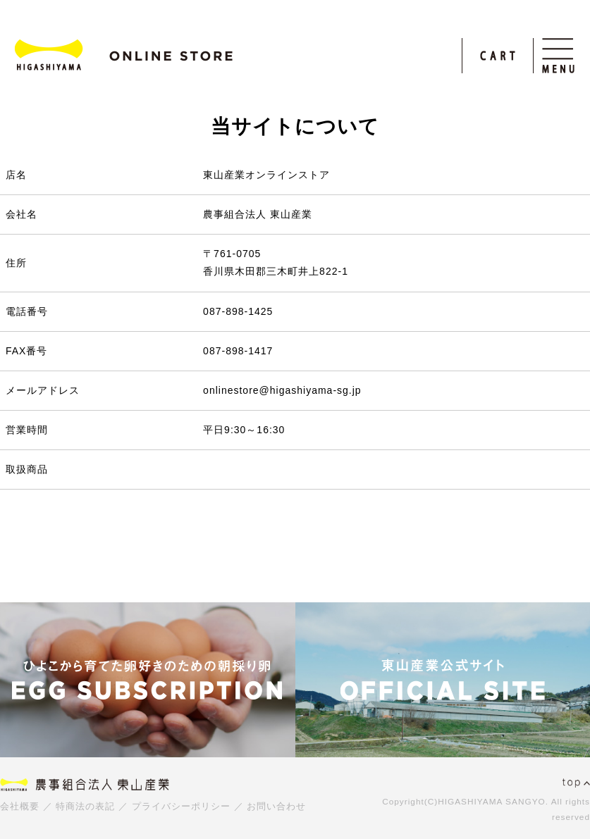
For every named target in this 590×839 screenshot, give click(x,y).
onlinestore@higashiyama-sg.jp (282, 390)
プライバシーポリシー (181, 806)
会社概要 (19, 806)
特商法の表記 (85, 806)
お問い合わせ (276, 806)
